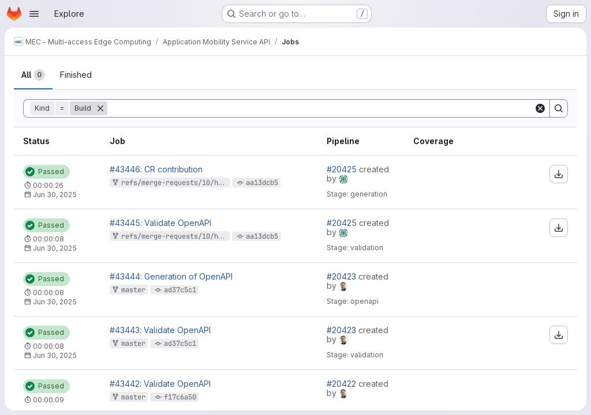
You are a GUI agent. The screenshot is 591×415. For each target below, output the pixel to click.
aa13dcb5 (262, 182)
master (133, 290)
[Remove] (100, 108)
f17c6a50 (180, 397)
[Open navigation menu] (34, 14)
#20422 (342, 383)
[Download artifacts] (558, 174)
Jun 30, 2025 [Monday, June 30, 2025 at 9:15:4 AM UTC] (55, 248)
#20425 (343, 169)
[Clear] (540, 108)
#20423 (342, 276)
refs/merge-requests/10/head (175, 182)
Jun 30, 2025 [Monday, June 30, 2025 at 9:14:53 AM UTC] (55, 301)
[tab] (33, 75)
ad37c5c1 (180, 290)
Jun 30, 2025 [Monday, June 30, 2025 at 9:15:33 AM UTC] (55, 194)
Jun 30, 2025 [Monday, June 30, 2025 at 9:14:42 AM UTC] (55, 355)
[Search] (321, 108)
